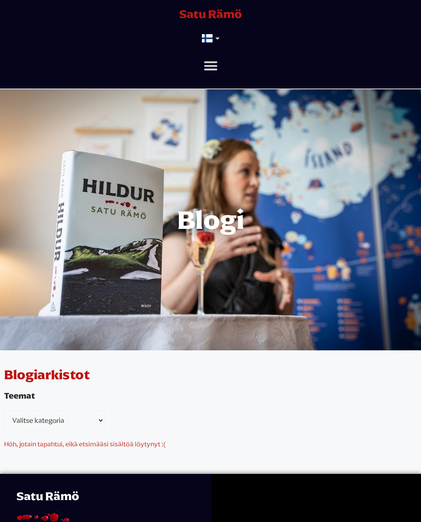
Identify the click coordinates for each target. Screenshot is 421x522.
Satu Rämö (210, 14)
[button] (211, 66)
